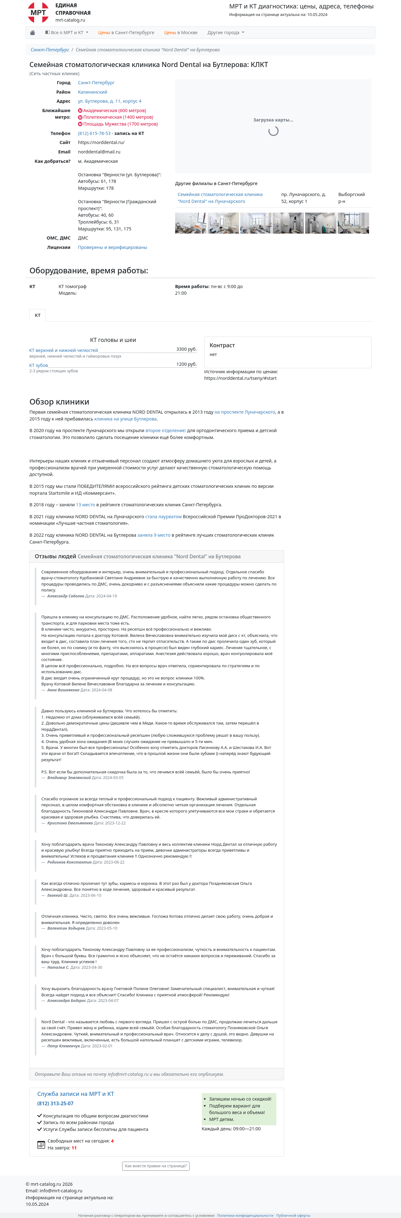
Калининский (92, 92)
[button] (190, 223)
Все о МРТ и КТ (65, 32)
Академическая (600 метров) (112, 110)
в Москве (180, 32)
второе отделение (165, 430)
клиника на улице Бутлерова (125, 419)
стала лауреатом (163, 516)
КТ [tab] (37, 315)
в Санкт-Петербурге (126, 32)
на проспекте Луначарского (245, 412)
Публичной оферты (293, 1215)
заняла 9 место (154, 535)
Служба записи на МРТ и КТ (75, 1093)
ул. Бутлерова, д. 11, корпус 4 (109, 101)
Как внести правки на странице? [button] (156, 1166)
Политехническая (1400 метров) (115, 117)
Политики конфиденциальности (245, 1215)
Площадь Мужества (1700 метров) (118, 124)
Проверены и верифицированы (112, 247)
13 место (85, 505)
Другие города (224, 32)
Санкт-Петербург (50, 50)
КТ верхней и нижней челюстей (63, 350)
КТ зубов (38, 365)
